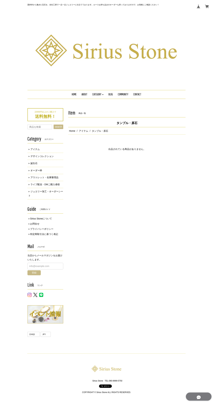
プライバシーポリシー (41, 229)
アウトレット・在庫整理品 (44, 177)
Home (72, 131)
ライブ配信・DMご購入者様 (45, 184)
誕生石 (33, 163)
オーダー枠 (36, 170)
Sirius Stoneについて (41, 218)
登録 (34, 272)
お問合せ (34, 223)
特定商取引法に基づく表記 (44, 234)
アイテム (83, 131)
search (58, 126)
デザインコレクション (42, 156)
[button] (98, 94)
